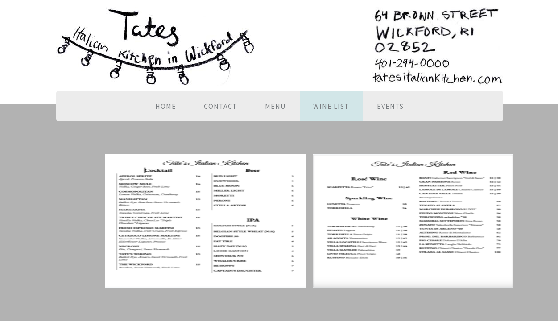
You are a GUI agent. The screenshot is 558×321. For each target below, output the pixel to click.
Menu (275, 106)
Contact (220, 106)
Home (165, 106)
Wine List (331, 106)
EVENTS (390, 106)
